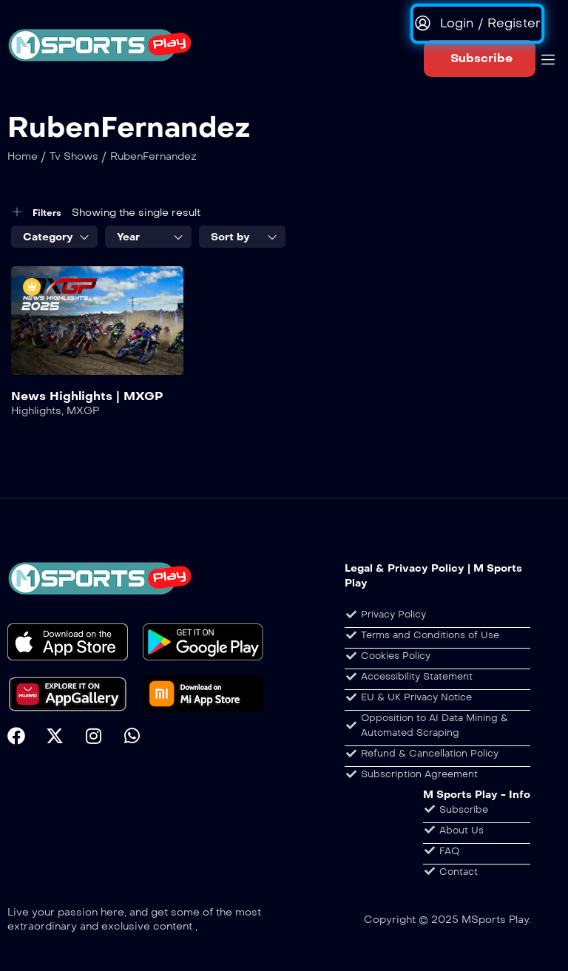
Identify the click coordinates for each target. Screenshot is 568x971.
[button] (479, 58)
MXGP (83, 411)
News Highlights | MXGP (87, 396)
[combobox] (54, 237)
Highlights (36, 411)
